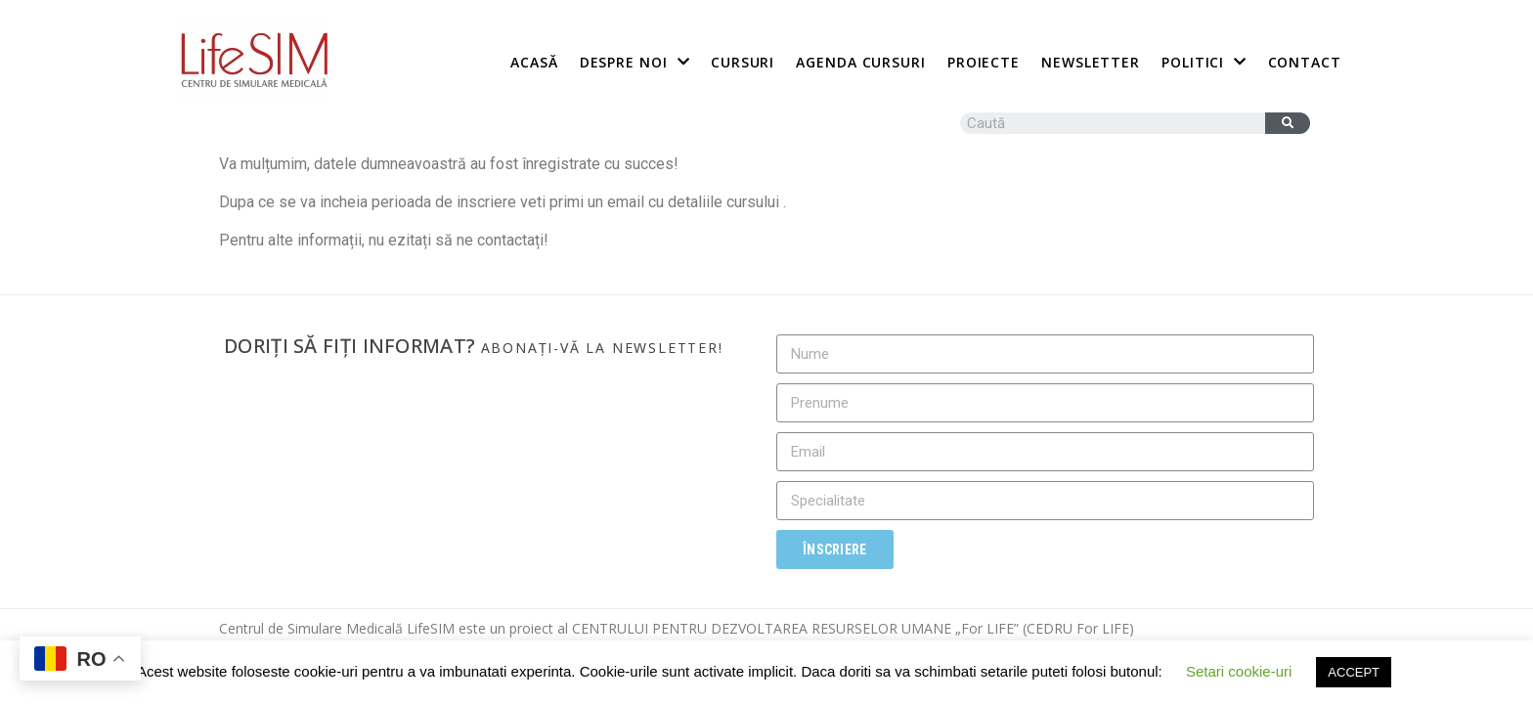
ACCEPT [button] (1354, 672)
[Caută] (1287, 123)
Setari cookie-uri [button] (1239, 671)
